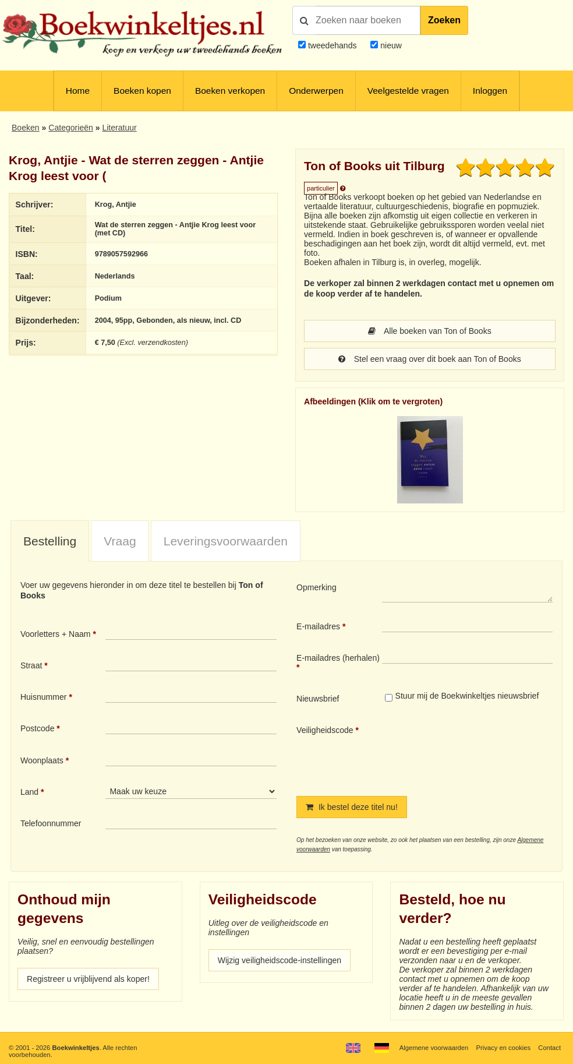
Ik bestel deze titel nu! (352, 807)
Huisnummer (43, 697)
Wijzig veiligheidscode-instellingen (279, 960)
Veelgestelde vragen (408, 91)
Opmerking (316, 587)
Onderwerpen (316, 91)
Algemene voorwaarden (434, 1047)
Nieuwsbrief (317, 698)
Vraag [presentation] (120, 541)
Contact (549, 1047)
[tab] (50, 541)
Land (29, 792)
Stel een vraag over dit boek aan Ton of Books (429, 359)
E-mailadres (318, 626)
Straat (31, 665)
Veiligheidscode (324, 730)
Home (78, 91)
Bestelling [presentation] (49, 541)
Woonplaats (41, 760)
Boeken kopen (142, 91)
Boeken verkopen (230, 91)
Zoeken (444, 20)
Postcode (37, 728)
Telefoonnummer (51, 823)
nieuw (390, 45)
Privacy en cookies (503, 1047)
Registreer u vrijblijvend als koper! (88, 979)
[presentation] (479, 751)
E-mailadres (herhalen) (338, 658)
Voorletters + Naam (55, 634)
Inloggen (490, 91)
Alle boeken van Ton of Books (429, 331)
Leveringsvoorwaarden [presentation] (226, 541)
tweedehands (332, 45)
